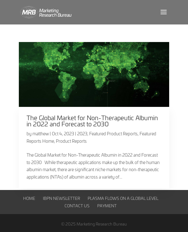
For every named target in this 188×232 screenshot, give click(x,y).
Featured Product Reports (113, 134)
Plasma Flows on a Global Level (123, 198)
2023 (82, 134)
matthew (40, 134)
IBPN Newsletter (61, 198)
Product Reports (71, 141)
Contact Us (77, 205)
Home (29, 198)
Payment (107, 205)
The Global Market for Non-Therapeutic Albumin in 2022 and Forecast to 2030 (92, 120)
